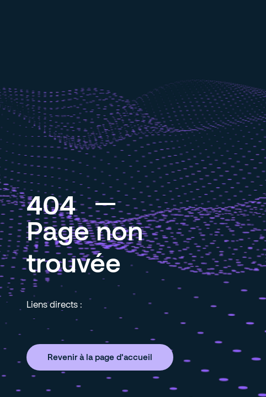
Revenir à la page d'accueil (99, 357)
